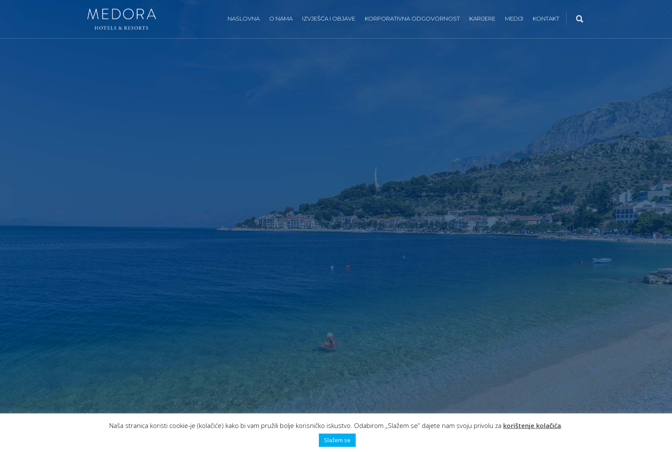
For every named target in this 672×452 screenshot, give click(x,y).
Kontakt (546, 18)
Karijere (482, 18)
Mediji (514, 18)
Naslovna (244, 18)
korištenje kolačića (532, 425)
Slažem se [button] (337, 440)
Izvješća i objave (328, 18)
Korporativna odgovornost (412, 18)
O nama (281, 18)
